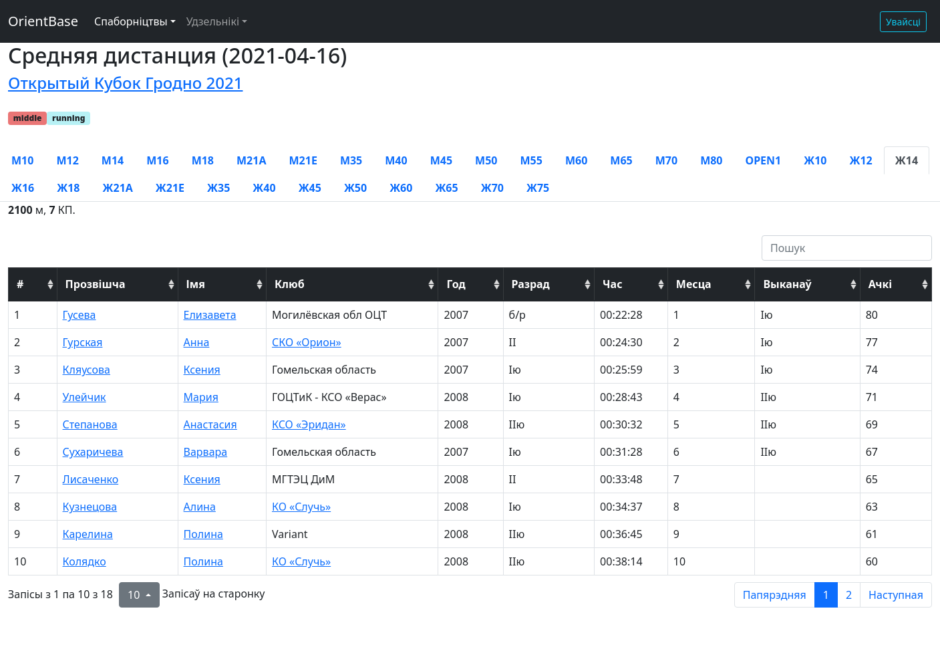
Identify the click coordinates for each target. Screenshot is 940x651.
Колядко (84, 561)
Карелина (88, 534)
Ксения (202, 369)
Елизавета (210, 314)
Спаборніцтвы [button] (131, 21)
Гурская (83, 342)
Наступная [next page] (896, 595)
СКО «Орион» (306, 342)
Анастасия (210, 424)
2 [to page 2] (849, 595)
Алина (200, 506)
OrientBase (43, 21)
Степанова (90, 424)
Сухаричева (93, 451)
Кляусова (86, 369)
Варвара (206, 451)
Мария (201, 397)
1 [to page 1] (826, 595)
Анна (197, 342)
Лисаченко (91, 479)
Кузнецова (90, 506)
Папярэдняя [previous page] (774, 595)
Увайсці (903, 21)
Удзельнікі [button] (212, 21)
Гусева (79, 314)
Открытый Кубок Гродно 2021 (125, 83)
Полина (203, 534)
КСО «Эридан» (309, 424)
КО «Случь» (301, 506)
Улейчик (84, 397)
